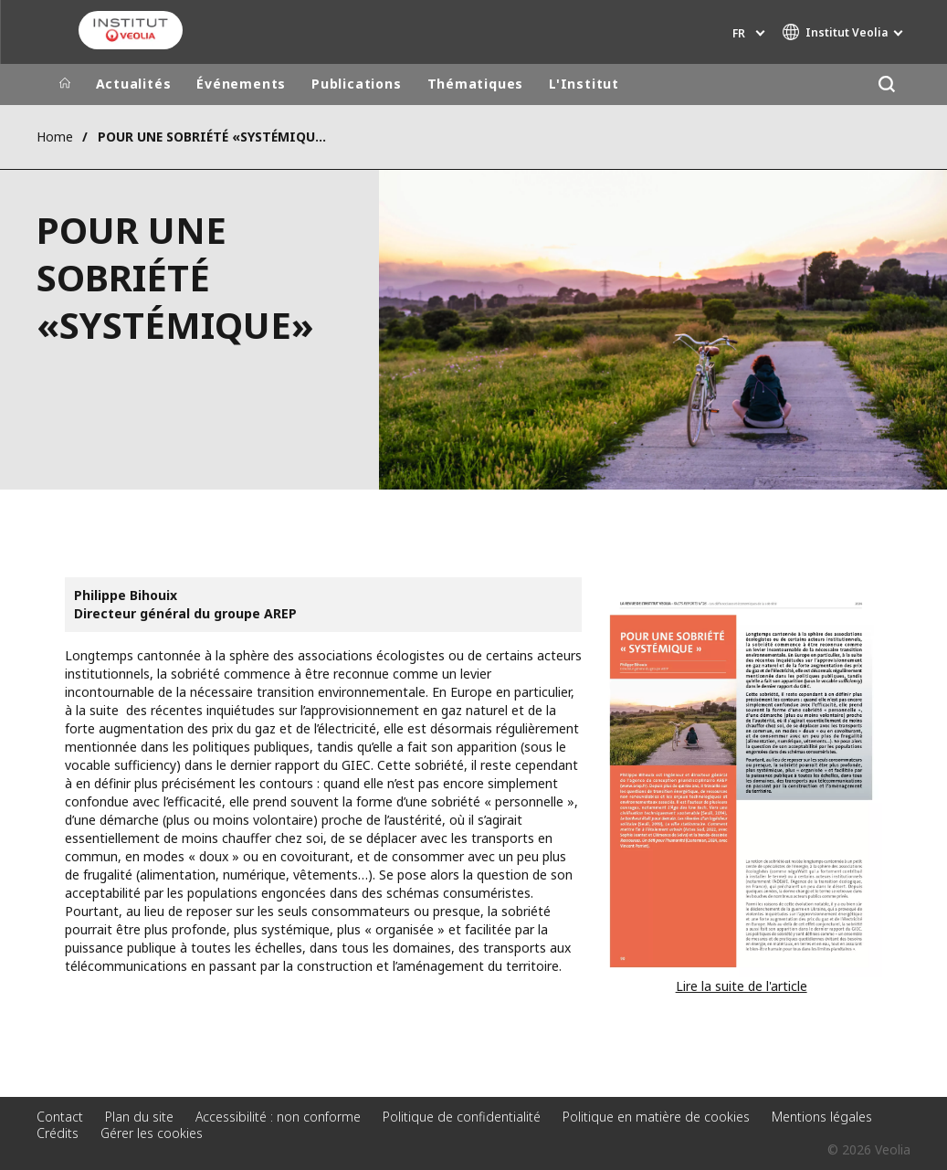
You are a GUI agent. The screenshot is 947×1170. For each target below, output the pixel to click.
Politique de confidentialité (462, 1116)
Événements (241, 83)
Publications (356, 83)
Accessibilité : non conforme (278, 1116)
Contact (60, 1116)
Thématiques (475, 83)
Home (55, 136)
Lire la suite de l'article (741, 986)
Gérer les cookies (151, 1133)
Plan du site (139, 1116)
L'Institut (584, 83)
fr (738, 33)
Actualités (134, 83)
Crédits (58, 1133)
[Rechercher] (887, 84)
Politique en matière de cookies (656, 1116)
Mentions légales (822, 1116)
